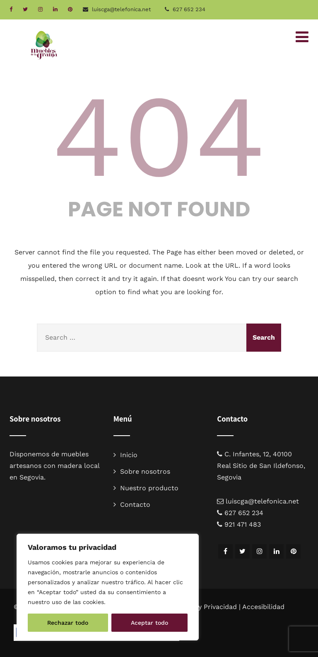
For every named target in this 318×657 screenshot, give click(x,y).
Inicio (128, 455)
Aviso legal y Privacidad (200, 607)
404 (159, 136)
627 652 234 (189, 9)
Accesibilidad (263, 607)
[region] (108, 587)
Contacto (135, 504)
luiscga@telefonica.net (262, 501)
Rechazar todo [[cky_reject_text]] (67, 622)
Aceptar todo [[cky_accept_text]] (149, 622)
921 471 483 (242, 524)
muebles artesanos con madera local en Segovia (54, 465)
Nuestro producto (149, 488)
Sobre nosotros (145, 471)
